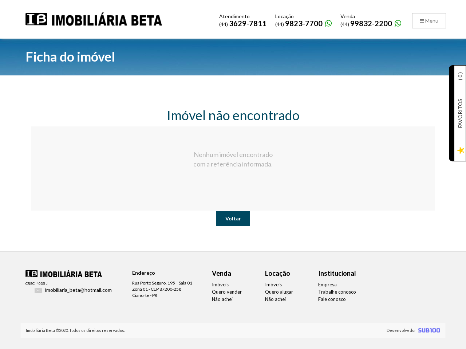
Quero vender (227, 292)
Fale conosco (332, 299)
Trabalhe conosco (337, 292)
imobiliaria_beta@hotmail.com (78, 290)
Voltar (233, 218)
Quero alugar (279, 292)
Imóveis (220, 284)
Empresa (327, 284)
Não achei (222, 299)
